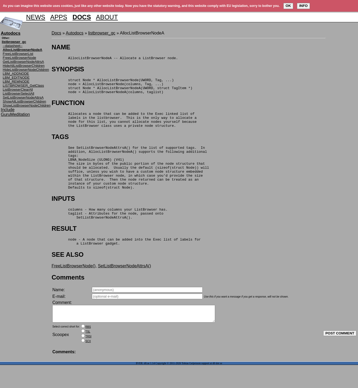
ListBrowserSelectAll (18, 93)
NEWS (35, 17)
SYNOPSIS (68, 69)
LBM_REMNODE (16, 82)
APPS (58, 17)
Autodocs (75, 33)
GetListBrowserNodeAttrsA (23, 62)
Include (8, 109)
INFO (303, 6)
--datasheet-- (12, 46)
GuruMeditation (15, 114)
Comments (68, 297)
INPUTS (63, 214)
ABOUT (107, 17)
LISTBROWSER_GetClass (23, 86)
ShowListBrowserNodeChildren (26, 105)
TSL (88, 354)
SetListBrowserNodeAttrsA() (124, 286)
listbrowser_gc (101, 33)
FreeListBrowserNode (19, 58)
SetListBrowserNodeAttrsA (23, 97)
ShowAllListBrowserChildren (24, 101)
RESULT (64, 246)
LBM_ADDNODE (16, 74)
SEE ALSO (67, 274)
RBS (88, 349)
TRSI (89, 359)
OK (288, 6)
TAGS (60, 143)
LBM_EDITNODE (16, 78)
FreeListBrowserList (18, 54)
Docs (56, 33)
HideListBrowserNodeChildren (26, 70)
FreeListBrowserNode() (73, 286)
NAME (61, 47)
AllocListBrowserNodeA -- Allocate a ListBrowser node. (115, 58)
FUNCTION (68, 106)
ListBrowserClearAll (18, 89)
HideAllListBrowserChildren (24, 66)
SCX (88, 364)
